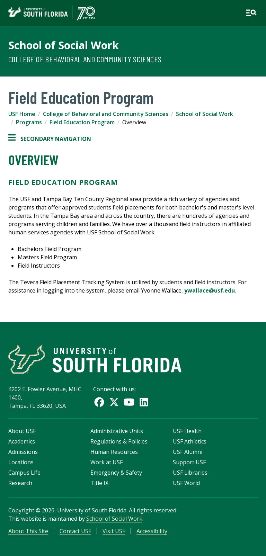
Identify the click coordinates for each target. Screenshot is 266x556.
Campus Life (24, 472)
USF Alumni (187, 452)
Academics (21, 441)
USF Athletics (189, 441)
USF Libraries (190, 472)
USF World (186, 483)
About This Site (28, 531)
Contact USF (75, 531)
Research (20, 483)
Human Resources (114, 452)
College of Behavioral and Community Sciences (85, 59)
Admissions (23, 452)
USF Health (187, 431)
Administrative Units (116, 431)
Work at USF (106, 462)
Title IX (99, 483)
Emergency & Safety (116, 472)
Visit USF (114, 531)
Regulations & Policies (119, 441)
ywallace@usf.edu (209, 290)
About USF (22, 431)
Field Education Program (82, 122)
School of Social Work (63, 45)
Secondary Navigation (49, 139)
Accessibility (151, 531)
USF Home (21, 114)
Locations (21, 462)
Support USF (189, 462)
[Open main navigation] (251, 12)
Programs (29, 122)
